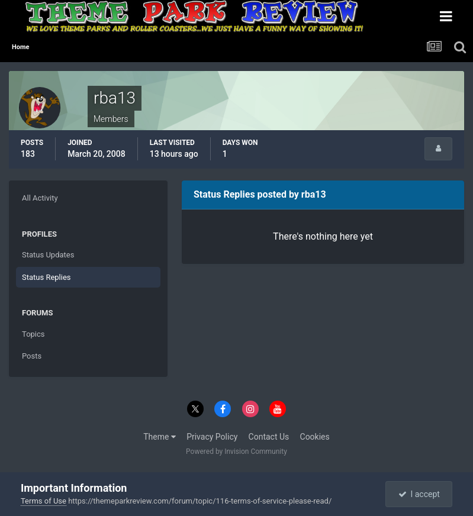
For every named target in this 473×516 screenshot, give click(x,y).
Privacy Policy (211, 436)
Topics (33, 334)
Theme (159, 436)
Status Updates (48, 254)
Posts (31, 355)
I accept (419, 494)
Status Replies (46, 277)
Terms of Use (43, 500)
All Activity (40, 198)
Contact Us (269, 436)
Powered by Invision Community (236, 451)
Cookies (315, 436)
